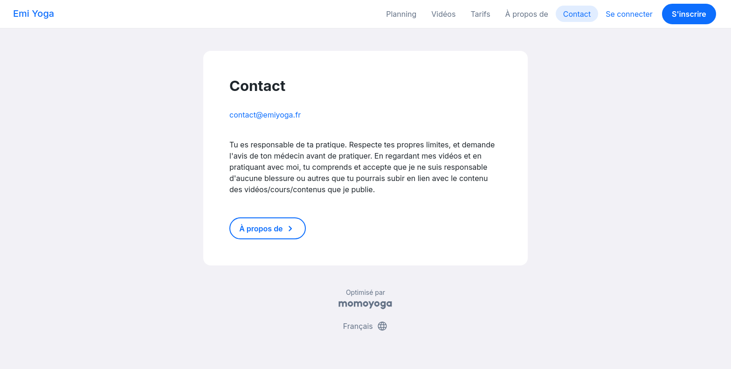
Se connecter (629, 14)
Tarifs (480, 14)
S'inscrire (689, 14)
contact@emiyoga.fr (265, 114)
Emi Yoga (33, 13)
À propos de (526, 14)
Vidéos (443, 14)
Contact (577, 14)
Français (365, 326)
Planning (401, 14)
